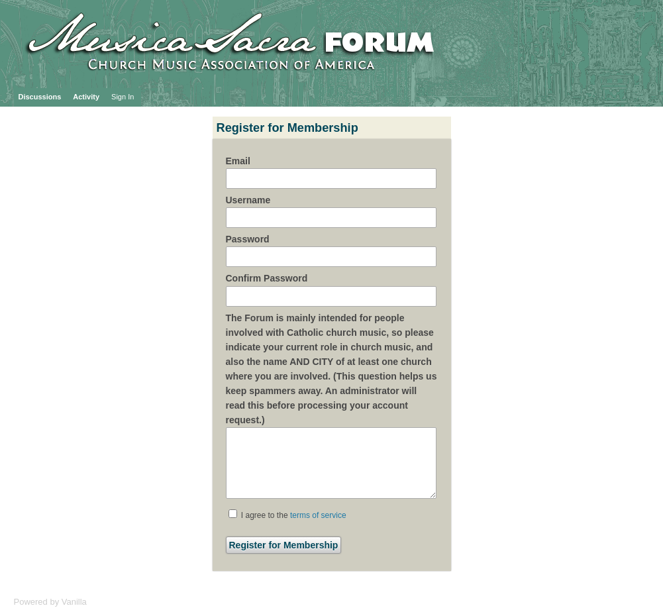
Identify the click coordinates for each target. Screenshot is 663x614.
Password (248, 239)
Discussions (40, 97)
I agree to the (287, 514)
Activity (86, 97)
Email (238, 161)
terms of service (318, 515)
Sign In (122, 97)
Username (248, 200)
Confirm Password (267, 278)
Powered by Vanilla (50, 602)
